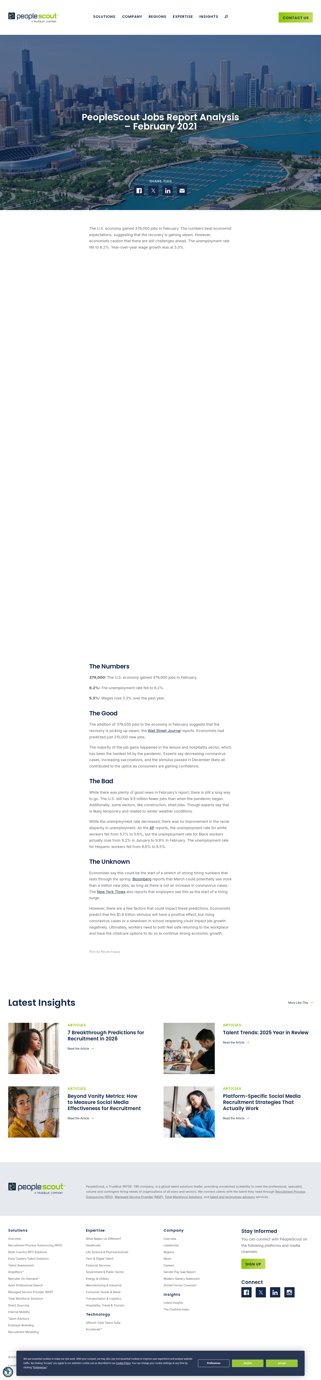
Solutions (104, 16)
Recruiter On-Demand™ (24, 1278)
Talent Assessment (21, 1265)
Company (132, 16)
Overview (14, 1238)
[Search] (226, 16)
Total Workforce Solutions (183, 1197)
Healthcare (93, 1245)
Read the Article (78, 1048)
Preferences (213, 1363)
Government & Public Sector (105, 1272)
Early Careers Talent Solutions (28, 1258)
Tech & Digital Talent (100, 1258)
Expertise (183, 16)
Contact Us (296, 17)
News (167, 1258)
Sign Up (253, 1264)
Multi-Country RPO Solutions (27, 1252)
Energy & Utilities (97, 1278)
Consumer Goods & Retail (103, 1292)
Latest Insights (173, 1302)
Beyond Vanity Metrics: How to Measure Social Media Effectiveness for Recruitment (105, 1102)
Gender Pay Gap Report (180, 1272)
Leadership (171, 1245)
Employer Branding (21, 1325)
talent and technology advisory (232, 1197)
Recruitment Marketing (23, 1332)
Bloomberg (141, 879)
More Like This (298, 1002)
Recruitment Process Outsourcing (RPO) (35, 1245)
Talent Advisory (18, 1318)
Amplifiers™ (16, 1272)
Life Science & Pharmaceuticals (107, 1252)
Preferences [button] (39, 1367)
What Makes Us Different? (103, 1238)
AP (151, 828)
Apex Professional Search (25, 1285)
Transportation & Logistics (103, 1298)
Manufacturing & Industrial (104, 1285)
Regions (157, 16)
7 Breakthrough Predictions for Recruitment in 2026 (106, 1035)
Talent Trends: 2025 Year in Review (266, 1032)
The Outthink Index (176, 1309)
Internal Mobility (19, 1312)
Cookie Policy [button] (123, 1363)
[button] (8, 1372)
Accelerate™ (94, 1329)
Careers (169, 1265)
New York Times (111, 892)
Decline (248, 1363)
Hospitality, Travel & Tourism (105, 1305)
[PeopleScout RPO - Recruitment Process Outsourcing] (34, 18)
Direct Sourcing (18, 1305)
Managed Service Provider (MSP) (139, 1197)
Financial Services (98, 1265)
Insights (208, 16)
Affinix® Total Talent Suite (103, 1322)
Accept (282, 1363)
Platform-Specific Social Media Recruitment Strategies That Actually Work (262, 1102)
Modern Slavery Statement (182, 1278)
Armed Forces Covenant (180, 1285)
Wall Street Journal (164, 731)
